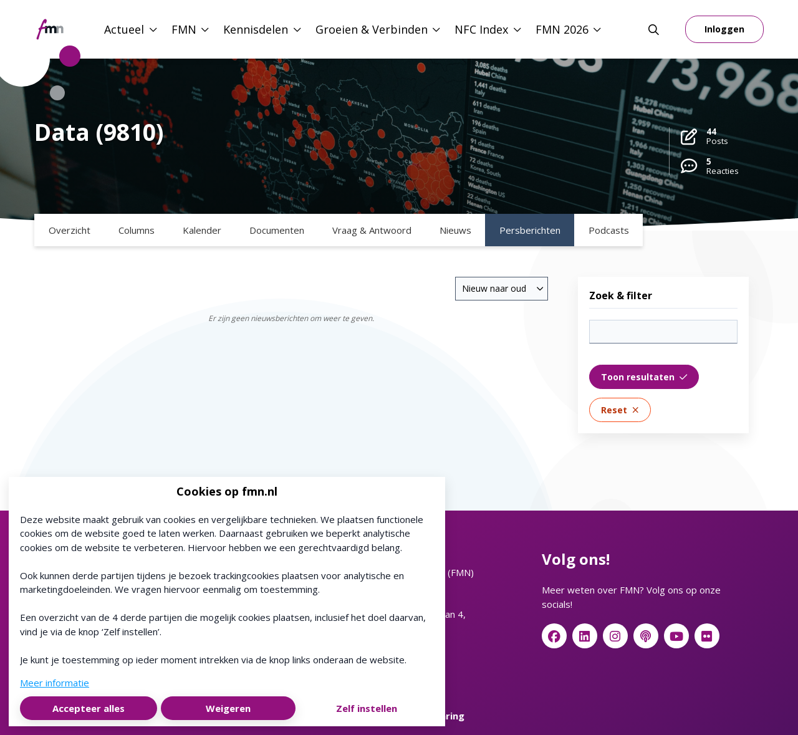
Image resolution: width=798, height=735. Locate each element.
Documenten (276, 230)
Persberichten (529, 230)
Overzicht (69, 230)
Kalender (202, 230)
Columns (136, 230)
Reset (620, 410)
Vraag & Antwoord (371, 230)
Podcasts (609, 230)
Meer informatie (54, 682)
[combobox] (501, 288)
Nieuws (455, 230)
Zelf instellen (366, 708)
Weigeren (228, 708)
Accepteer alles (88, 708)
